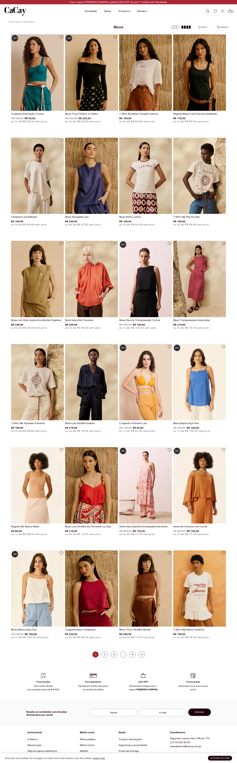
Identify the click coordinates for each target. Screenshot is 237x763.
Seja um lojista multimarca (42, 750)
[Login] (222, 11)
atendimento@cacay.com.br (185, 746)
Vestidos (141, 11)
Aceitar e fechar (220, 758)
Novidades (91, 11)
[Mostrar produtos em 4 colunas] (186, 27)
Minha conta (87, 745)
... (123, 654)
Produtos (124, 11)
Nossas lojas (34, 745)
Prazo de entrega (129, 750)
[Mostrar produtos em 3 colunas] (175, 27)
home (11, 22)
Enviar (199, 712)
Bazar (107, 11)
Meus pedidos (88, 739)
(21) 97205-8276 (180, 742)
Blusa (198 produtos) (25, 22)
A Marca (33, 739)
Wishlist (84, 750)
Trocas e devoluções (130, 739)
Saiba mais (99, 758)
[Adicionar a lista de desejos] (61, 37)
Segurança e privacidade (133, 745)
